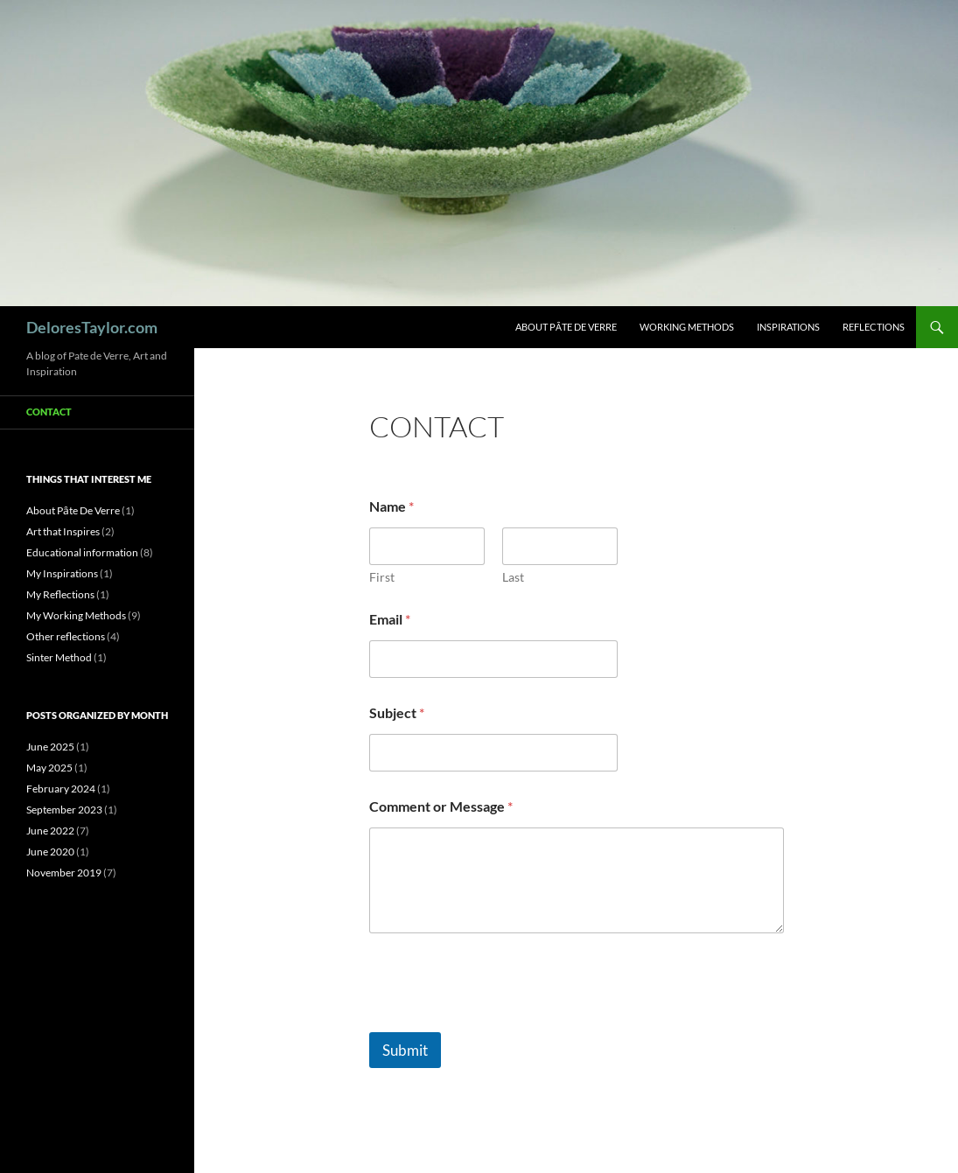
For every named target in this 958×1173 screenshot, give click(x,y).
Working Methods (687, 326)
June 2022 (50, 830)
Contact (49, 411)
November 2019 (63, 872)
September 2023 (64, 809)
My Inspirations (62, 573)
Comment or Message (441, 806)
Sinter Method (59, 657)
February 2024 (60, 788)
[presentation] (502, 1020)
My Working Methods (76, 615)
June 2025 (50, 746)
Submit (405, 1050)
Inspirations (788, 326)
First (382, 576)
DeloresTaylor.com (91, 327)
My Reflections (60, 594)
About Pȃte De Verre (566, 326)
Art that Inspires (63, 531)
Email (389, 619)
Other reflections (65, 636)
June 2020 (50, 851)
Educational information (82, 552)
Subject (396, 712)
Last (513, 576)
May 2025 (49, 767)
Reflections (874, 326)
